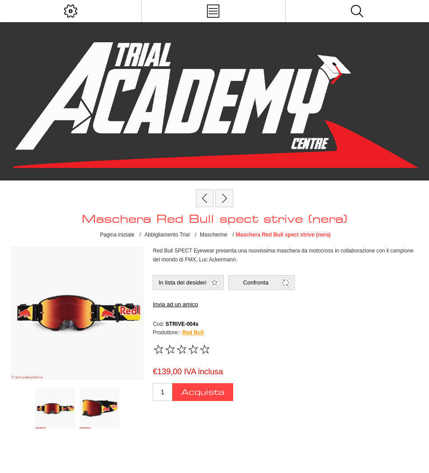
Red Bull (193, 332)
